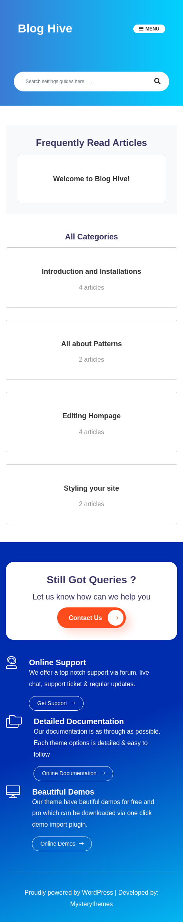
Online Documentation (73, 773)
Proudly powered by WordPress (69, 892)
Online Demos (62, 843)
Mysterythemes (91, 904)
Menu (152, 29)
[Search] (80, 81)
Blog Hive (45, 28)
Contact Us (96, 618)
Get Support (56, 703)
